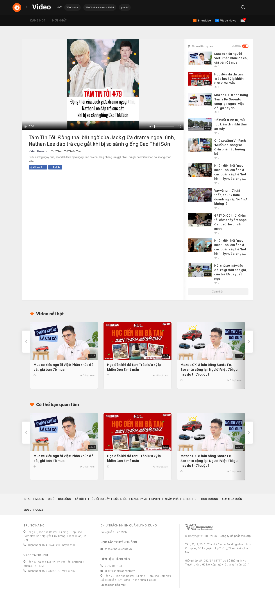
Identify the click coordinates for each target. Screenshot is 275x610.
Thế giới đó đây (99, 499)
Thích (56, 167)
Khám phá (171, 499)
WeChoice (72, 7)
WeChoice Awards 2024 (100, 7)
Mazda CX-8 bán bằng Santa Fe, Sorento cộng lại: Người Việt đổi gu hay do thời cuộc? (209, 369)
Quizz (39, 509)
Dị (196, 499)
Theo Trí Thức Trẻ (68, 151)
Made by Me (139, 499)
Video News (37, 151)
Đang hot (38, 20)
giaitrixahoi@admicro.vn (120, 571)
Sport (156, 499)
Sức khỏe (120, 499)
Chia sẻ (36, 167)
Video (27, 509)
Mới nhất (59, 20)
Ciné (51, 499)
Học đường (209, 499)
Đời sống (64, 499)
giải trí (125, 7)
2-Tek (186, 499)
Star (27, 499)
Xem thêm (218, 291)
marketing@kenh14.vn (118, 549)
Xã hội (79, 499)
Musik (39, 499)
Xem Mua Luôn (232, 499)
